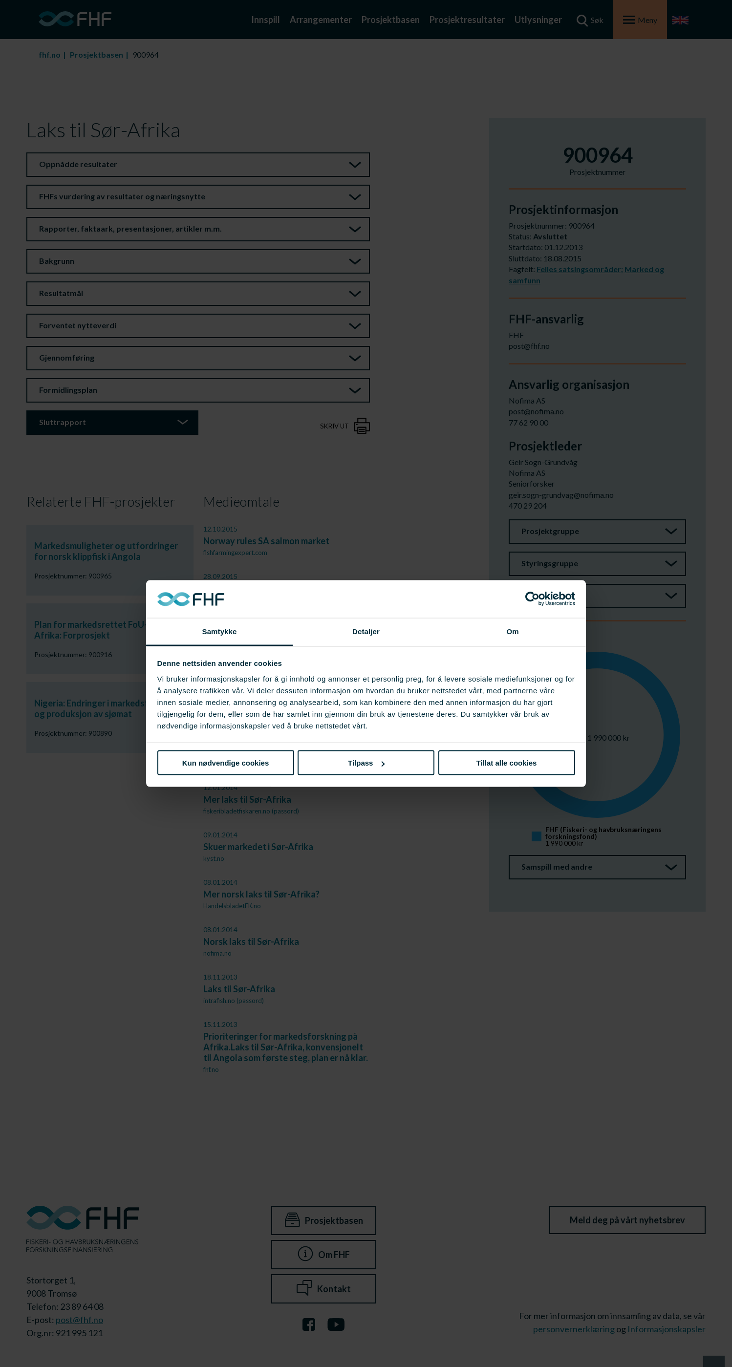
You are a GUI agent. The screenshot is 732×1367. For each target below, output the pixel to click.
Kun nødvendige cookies (225, 763)
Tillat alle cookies (506, 763)
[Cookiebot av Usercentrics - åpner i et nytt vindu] (532, 599)
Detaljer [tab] (366, 631)
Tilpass (366, 763)
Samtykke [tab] (219, 631)
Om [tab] (512, 631)
